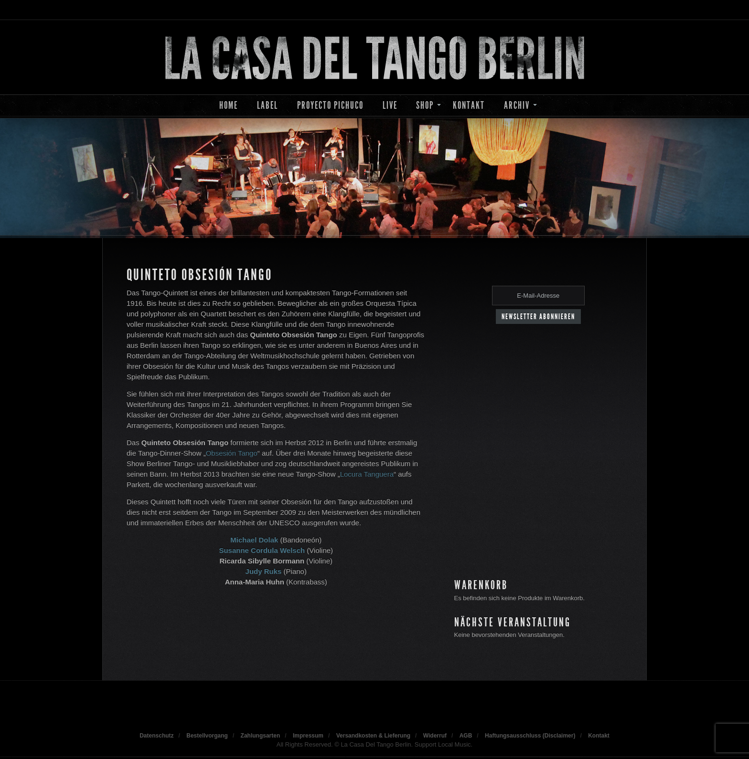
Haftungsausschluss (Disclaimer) (530, 735)
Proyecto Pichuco (330, 105)
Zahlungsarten (260, 735)
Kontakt (469, 105)
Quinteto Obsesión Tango (199, 275)
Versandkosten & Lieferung (373, 735)
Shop (425, 105)
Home (228, 105)
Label (267, 105)
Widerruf (435, 735)
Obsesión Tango (231, 453)
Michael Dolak (254, 540)
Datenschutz (156, 735)
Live (390, 105)
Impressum (308, 735)
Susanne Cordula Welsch (262, 550)
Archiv (517, 105)
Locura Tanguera (367, 474)
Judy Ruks (264, 571)
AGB (466, 735)
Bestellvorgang (207, 735)
